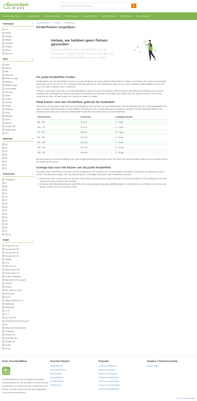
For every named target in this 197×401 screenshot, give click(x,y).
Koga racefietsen (107, 369)
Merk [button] (18, 59)
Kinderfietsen (108, 16)
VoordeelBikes (188, 398)
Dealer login (153, 366)
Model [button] (18, 240)
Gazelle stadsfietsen (109, 377)
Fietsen (57, 23)
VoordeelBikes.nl (43, 23)
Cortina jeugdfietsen (109, 389)
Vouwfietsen (143, 16)
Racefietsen (71, 16)
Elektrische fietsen (12, 16)
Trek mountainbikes (109, 381)
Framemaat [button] (18, 174)
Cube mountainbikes (109, 385)
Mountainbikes (53, 16)
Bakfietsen (126, 16)
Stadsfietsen (33, 16)
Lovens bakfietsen (108, 366)
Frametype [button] (18, 23)
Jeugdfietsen (89, 16)
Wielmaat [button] (18, 138)
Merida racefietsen (108, 373)
